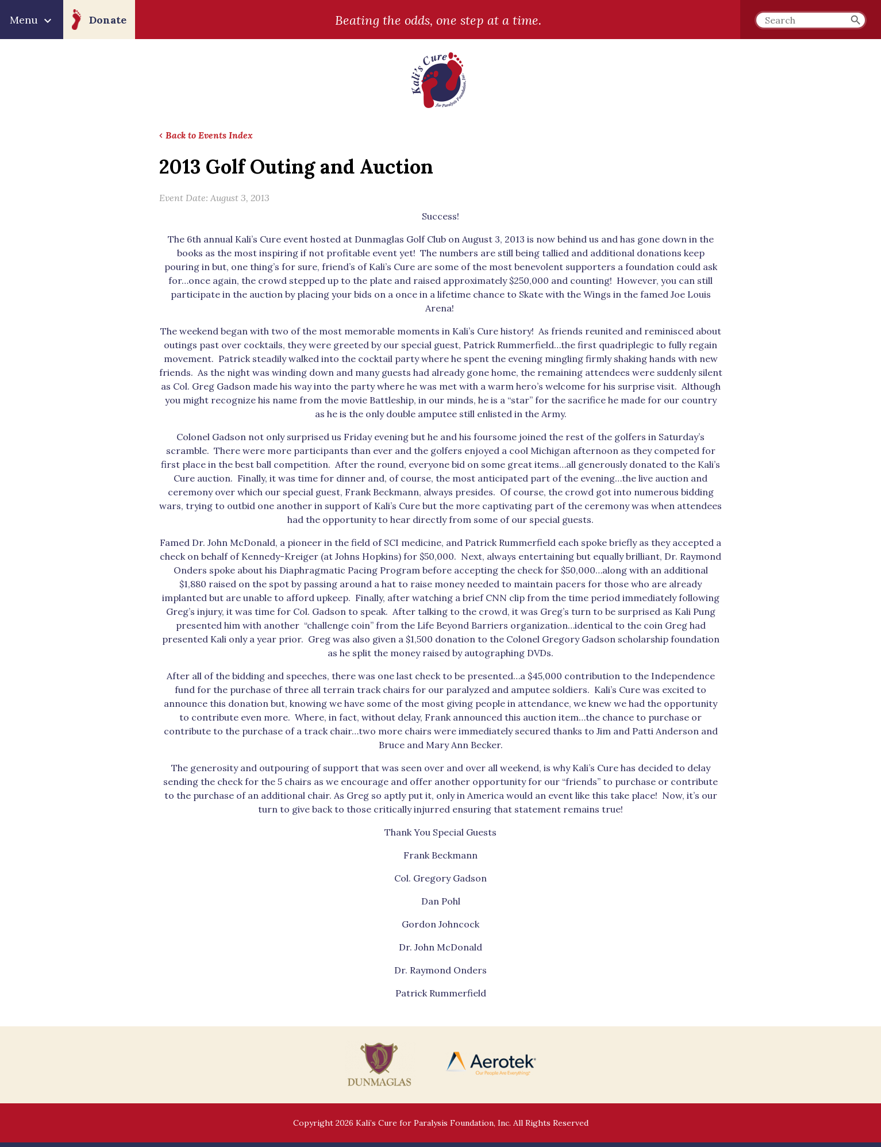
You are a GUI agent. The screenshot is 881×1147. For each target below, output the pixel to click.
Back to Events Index (209, 135)
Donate (107, 19)
